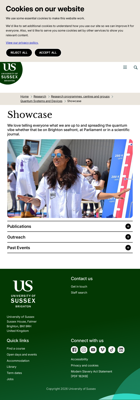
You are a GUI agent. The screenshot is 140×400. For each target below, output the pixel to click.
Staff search (79, 292)
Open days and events (22, 354)
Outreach (16, 237)
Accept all (48, 52)
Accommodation (18, 360)
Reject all (19, 52)
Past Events (18, 247)
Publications (19, 226)
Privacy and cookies (84, 365)
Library (11, 366)
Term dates (14, 373)
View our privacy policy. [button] (22, 42)
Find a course (16, 348)
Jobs (10, 379)
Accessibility (79, 359)
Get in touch (79, 286)
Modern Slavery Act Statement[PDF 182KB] (91, 374)
